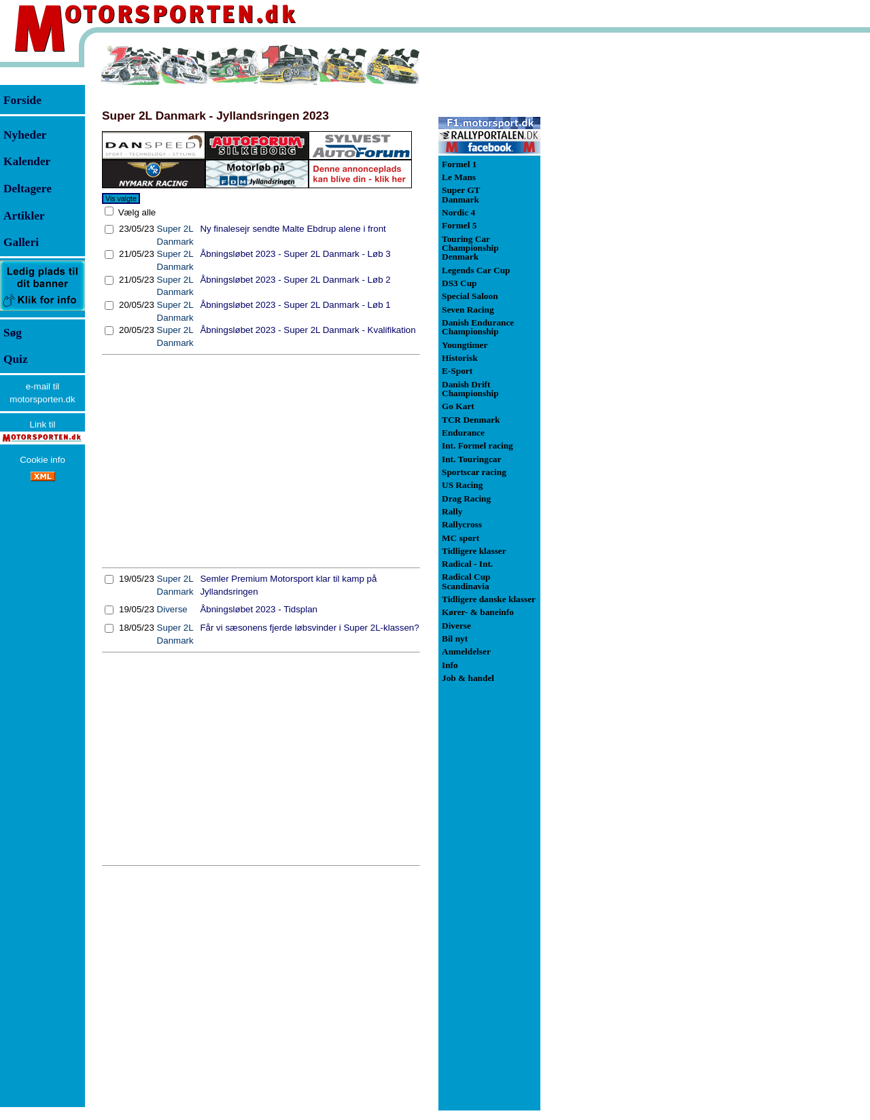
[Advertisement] (261, 461)
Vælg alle (136, 212)
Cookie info (42, 460)
